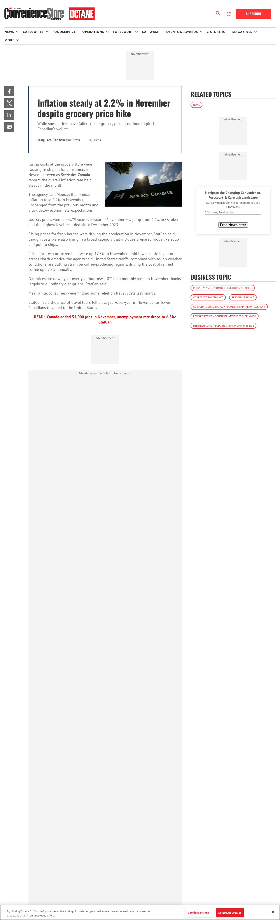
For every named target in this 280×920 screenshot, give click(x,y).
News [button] (9, 32)
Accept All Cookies (229, 913)
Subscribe (254, 13)
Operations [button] (93, 32)
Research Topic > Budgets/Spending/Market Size (223, 325)
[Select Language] (229, 13)
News (196, 104)
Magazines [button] (242, 32)
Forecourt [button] (123, 32)
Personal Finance (243, 297)
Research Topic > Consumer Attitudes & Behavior (224, 316)
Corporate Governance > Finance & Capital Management (229, 306)
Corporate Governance (208, 297)
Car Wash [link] (151, 32)
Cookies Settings (198, 913)
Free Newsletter (233, 225)
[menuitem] (13, 32)
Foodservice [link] (64, 32)
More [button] (9, 40)
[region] (140, 912)
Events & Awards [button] (182, 32)
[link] (9, 91)
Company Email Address (220, 212)
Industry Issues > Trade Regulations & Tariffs (222, 287)
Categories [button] (33, 32)
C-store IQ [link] (216, 32)
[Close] (273, 912)
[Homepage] (49, 13)
